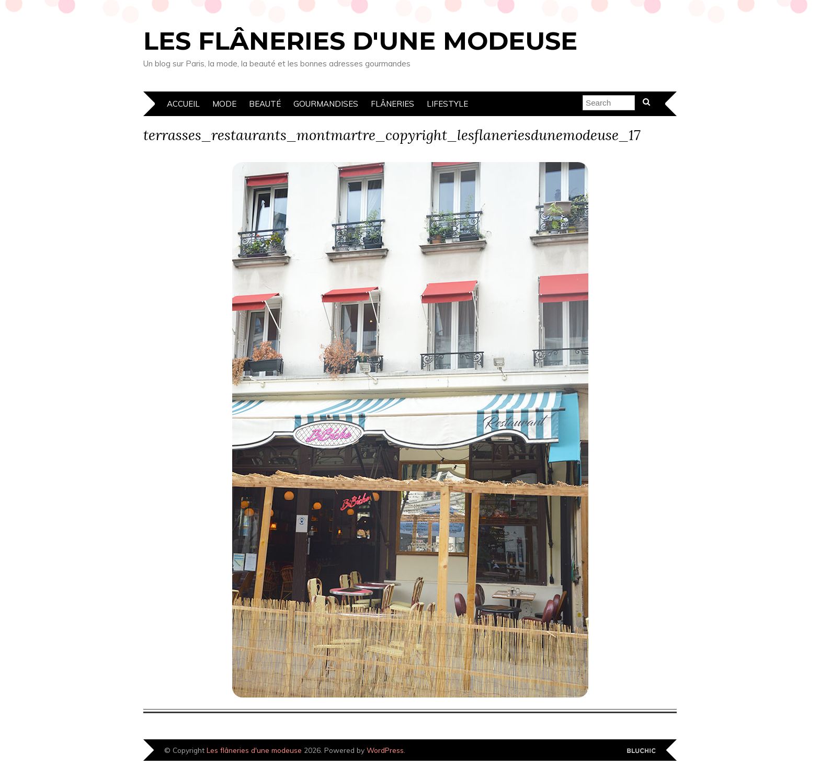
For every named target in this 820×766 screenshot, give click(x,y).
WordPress (385, 750)
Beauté (265, 104)
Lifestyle (447, 104)
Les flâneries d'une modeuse (360, 41)
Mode (224, 104)
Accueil (183, 104)
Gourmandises (325, 104)
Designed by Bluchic (641, 751)
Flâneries (392, 104)
